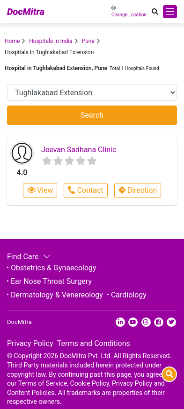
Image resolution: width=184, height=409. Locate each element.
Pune (88, 41)
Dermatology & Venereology (57, 294)
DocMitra (25, 11)
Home (12, 41)
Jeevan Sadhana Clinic (78, 149)
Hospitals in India (50, 41)
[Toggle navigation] (170, 11)
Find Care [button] (28, 256)
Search (92, 115)
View (40, 190)
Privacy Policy (30, 343)
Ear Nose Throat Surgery (51, 281)
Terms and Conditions (93, 343)
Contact (85, 190)
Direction (137, 190)
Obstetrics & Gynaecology (53, 267)
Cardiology (129, 294)
